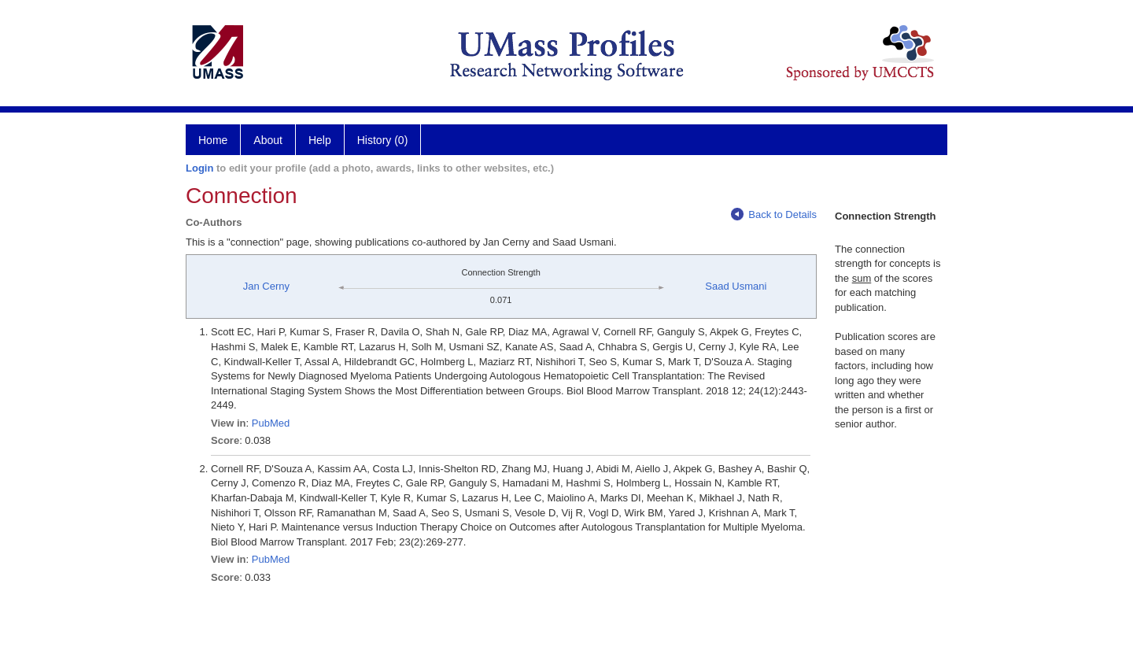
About (267, 140)
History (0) (382, 140)
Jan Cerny (266, 286)
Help (319, 140)
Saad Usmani (735, 286)
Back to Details (774, 214)
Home (212, 140)
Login (199, 168)
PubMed (271, 423)
